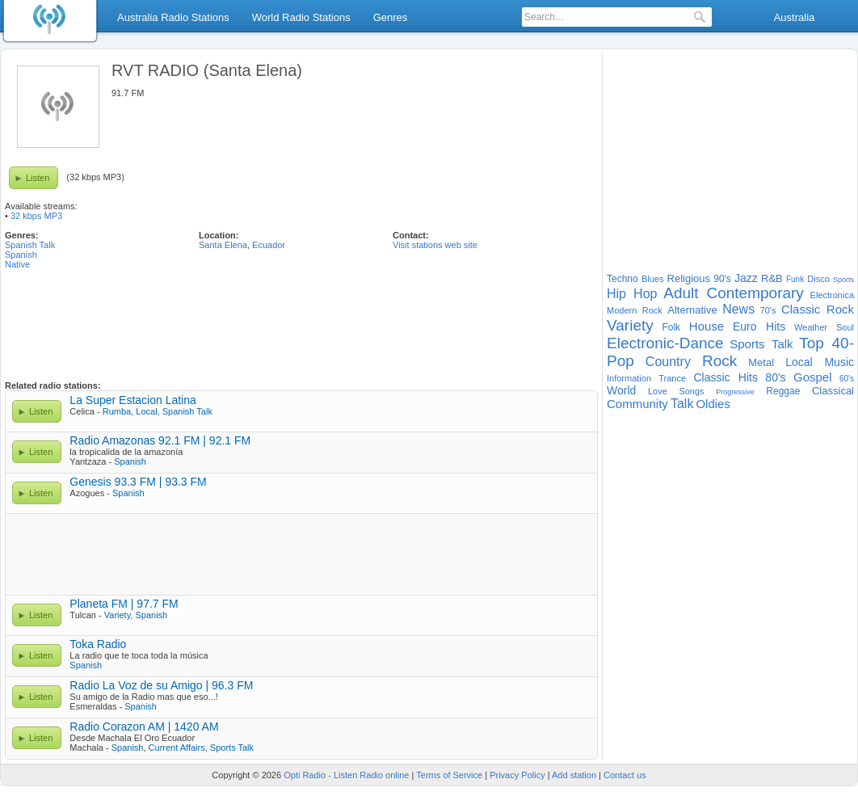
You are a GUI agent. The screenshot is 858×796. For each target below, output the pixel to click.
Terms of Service (449, 775)
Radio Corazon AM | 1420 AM (143, 726)
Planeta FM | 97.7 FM (123, 603)
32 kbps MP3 (36, 216)
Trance (672, 378)
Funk (795, 279)
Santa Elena (223, 245)
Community (637, 404)
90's (722, 278)
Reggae (783, 391)
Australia (794, 17)
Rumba (117, 411)
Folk (671, 327)
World (621, 390)
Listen (37, 178)
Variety (117, 615)
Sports (843, 280)
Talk (682, 404)
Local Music (819, 362)
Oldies (713, 404)
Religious (688, 278)
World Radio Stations (301, 17)
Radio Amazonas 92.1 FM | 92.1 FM (159, 440)
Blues (652, 279)
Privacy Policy (517, 775)
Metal (761, 362)
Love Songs (676, 391)
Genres (390, 17)
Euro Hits (759, 326)
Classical (833, 391)
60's (846, 378)
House (706, 326)
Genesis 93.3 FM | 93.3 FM (137, 481)
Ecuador (268, 245)
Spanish (21, 254)
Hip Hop (632, 294)
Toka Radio (97, 644)
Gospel (812, 377)
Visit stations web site (435, 245)
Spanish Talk (30, 245)
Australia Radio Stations (173, 17)
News (738, 309)
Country (668, 362)
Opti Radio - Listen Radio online (346, 775)
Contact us (625, 775)
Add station (574, 775)
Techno (622, 278)
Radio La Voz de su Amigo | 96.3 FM (161, 685)
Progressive (735, 392)
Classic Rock (817, 309)
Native (17, 264)
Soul (845, 327)
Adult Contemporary (733, 292)
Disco (818, 279)
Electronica (832, 295)
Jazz (746, 278)
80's (775, 377)
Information (629, 378)
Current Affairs (177, 747)
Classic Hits (725, 377)
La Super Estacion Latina (132, 400)
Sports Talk (232, 747)
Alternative (692, 310)
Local (146, 411)
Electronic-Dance (665, 343)
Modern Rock (634, 310)
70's (768, 310)
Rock (719, 360)
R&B (772, 278)
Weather (810, 327)
